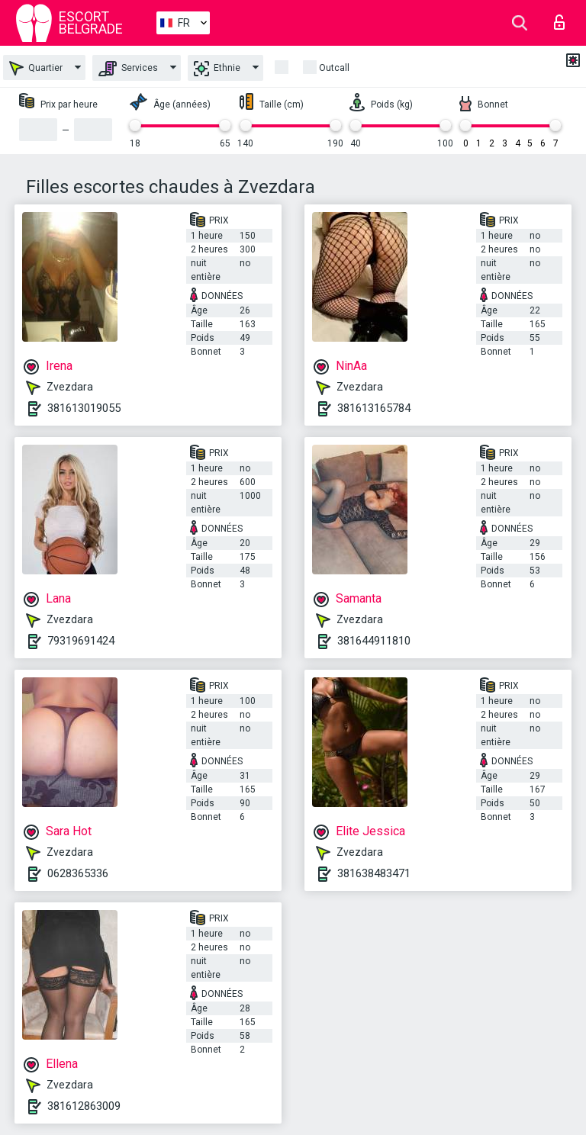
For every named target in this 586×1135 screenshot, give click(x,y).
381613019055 (84, 408)
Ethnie (217, 68)
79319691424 (80, 641)
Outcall (334, 68)
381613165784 (374, 408)
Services (128, 68)
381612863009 (84, 1106)
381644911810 (374, 641)
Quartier (36, 68)
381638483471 (374, 873)
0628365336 (77, 873)
